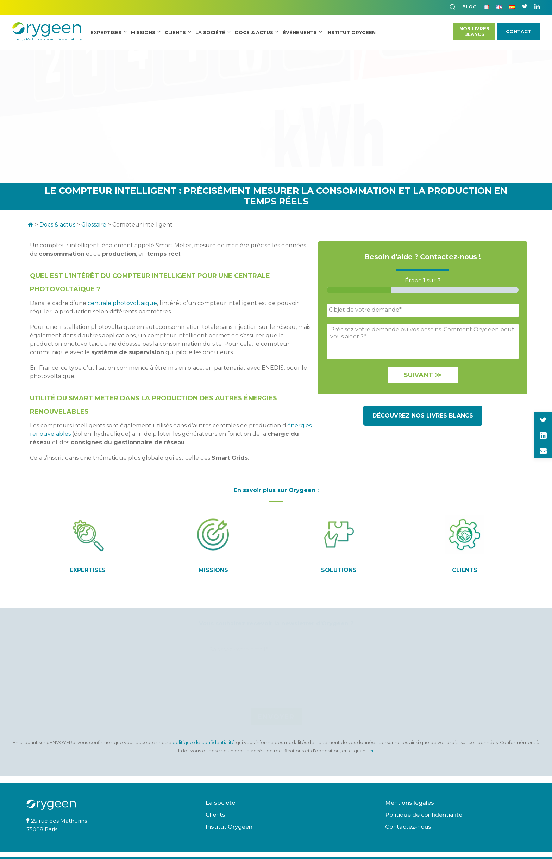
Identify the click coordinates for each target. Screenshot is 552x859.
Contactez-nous (408, 826)
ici (370, 750)
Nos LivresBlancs (474, 31)
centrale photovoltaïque (122, 303)
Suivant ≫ (422, 375)
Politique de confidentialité (423, 815)
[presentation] (276, 696)
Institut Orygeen (229, 826)
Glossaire (93, 224)
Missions (143, 32)
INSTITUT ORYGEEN (351, 32)
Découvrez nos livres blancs (422, 415)
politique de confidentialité (204, 742)
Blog (469, 6)
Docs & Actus (254, 32)
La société (210, 32)
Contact (518, 31)
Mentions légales (409, 803)
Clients (175, 32)
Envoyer (276, 717)
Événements (300, 32)
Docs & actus (57, 224)
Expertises (105, 32)
